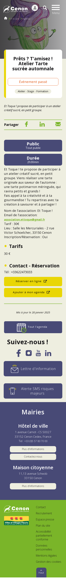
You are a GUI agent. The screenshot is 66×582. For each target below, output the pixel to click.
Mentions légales (46, 560)
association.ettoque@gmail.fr (27, 220)
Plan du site (43, 530)
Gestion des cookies (48, 566)
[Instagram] (29, 354)
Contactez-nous (33, 459)
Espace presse (45, 524)
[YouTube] (38, 354)
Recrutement (44, 518)
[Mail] (58, 125)
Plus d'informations (33, 450)
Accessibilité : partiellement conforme (44, 540)
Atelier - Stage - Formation (33, 91)
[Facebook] (26, 125)
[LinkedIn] (42, 125)
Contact (41, 512)
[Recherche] (43, 9)
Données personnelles (44, 552)
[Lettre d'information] (33, 369)
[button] (56, 9)
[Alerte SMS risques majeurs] (33, 391)
